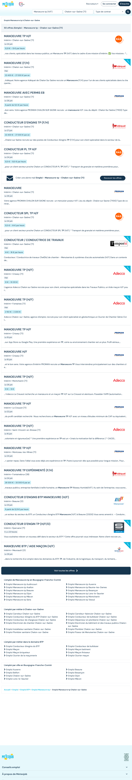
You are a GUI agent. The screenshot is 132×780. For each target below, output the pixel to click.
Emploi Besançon (76, 672)
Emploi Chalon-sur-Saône (18, 675)
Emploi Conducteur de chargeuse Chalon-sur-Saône (31, 620)
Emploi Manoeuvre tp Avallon (19, 587)
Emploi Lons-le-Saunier (17, 678)
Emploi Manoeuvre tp (41, 690)
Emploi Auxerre (13, 669)
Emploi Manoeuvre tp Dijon (18, 593)
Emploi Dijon (74, 675)
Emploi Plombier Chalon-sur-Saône (85, 629)
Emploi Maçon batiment (79, 649)
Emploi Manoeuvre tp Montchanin (84, 596)
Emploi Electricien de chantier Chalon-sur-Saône (29, 623)
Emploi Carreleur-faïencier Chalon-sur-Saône (90, 613)
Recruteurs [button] (92, 3)
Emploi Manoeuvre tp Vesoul (81, 599)
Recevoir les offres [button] (112, 178)
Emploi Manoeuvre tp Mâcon (19, 596)
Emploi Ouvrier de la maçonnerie (21, 655)
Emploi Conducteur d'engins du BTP (23, 646)
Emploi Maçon (12, 649)
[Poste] (47, 11)
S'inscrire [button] (124, 3)
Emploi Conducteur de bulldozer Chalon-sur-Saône (92, 616)
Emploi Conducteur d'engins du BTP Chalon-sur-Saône (32, 616)
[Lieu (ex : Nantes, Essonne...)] (78, 11)
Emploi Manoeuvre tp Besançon (83, 590)
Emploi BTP (25, 690)
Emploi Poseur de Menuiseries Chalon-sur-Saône (91, 632)
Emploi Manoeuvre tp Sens (18, 599)
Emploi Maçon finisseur (79, 652)
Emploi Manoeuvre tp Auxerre (82, 584)
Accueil (7, 690)
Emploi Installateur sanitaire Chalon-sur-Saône (28, 629)
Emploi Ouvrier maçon (78, 655)
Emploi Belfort (12, 672)
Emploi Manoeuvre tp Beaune (20, 590)
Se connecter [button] (109, 3)
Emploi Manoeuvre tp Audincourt (21, 584)
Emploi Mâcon (74, 678)
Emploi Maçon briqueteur (18, 652)
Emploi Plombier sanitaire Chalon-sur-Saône (27, 632)
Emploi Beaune (75, 669)
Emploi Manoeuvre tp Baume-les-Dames (87, 587)
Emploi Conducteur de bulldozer (83, 646)
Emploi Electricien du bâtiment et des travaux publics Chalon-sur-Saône (97, 624)
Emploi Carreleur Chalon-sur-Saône (23, 613)
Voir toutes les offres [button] (66, 570)
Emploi (15, 690)
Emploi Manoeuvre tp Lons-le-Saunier (86, 593)
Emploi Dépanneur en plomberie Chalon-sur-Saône (92, 620)
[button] (8, 757)
